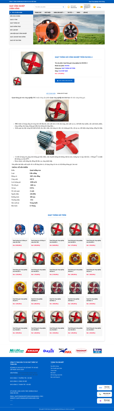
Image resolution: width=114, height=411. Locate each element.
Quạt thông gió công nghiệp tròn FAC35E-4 (75, 329)
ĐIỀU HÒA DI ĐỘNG (15, 16)
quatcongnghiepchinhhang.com (27, 398)
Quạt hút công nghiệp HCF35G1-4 (73, 299)
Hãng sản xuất (59, 12)
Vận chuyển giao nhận (56, 368)
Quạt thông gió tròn (68, 68)
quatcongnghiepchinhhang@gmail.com (87, 7)
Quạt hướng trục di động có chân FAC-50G (20, 241)
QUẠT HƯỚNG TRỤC (15, 26)
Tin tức (70, 12)
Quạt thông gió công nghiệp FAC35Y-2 (57, 270)
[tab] (50, 93)
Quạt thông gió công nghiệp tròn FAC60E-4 (20, 329)
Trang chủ (38, 12)
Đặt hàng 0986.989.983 (64, 80)
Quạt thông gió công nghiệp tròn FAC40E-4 (57, 329)
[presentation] (37, 29)
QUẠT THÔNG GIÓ (14, 23)
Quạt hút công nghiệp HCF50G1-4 (36, 299)
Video (78, 12)
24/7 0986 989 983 (74, 7)
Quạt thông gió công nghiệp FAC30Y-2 (75, 270)
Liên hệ (85, 12)
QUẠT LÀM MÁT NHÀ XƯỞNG (18, 37)
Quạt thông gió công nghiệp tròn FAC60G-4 (57, 241)
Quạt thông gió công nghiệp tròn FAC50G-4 (75, 241)
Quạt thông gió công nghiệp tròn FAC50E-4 (38, 329)
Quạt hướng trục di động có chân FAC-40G (38, 241)
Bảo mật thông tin (55, 377)
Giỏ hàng (99, 7)
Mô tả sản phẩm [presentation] (50, 93)
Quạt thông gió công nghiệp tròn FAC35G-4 (20, 270)
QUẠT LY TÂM (13, 19)
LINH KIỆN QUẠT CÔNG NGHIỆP (18, 33)
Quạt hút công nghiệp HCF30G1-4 (92, 299)
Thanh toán (53, 370)
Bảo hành (53, 372)
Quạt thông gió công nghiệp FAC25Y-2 (94, 270)
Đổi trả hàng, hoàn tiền (56, 375)
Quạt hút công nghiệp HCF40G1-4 (55, 299)
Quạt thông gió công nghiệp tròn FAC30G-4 (38, 270)
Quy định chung (55, 366)
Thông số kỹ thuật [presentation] (62, 93)
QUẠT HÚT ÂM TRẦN (15, 40)
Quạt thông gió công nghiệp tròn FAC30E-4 (94, 329)
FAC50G (67, 65)
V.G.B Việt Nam (63, 71)
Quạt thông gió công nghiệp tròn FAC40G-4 (94, 241)
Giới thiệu (47, 12)
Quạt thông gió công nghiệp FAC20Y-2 (20, 299)
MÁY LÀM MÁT (14, 30)
